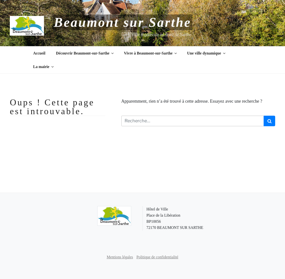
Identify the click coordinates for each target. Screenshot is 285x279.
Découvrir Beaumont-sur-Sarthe (85, 53)
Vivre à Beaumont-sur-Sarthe (151, 53)
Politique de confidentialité (157, 257)
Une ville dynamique (206, 53)
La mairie (44, 67)
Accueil (39, 53)
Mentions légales (120, 257)
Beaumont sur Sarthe (122, 22)
